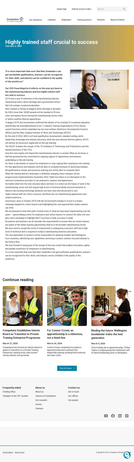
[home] (15, 19)
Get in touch (73, 391)
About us (39, 391)
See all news (66, 368)
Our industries (35, 20)
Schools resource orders (81, 9)
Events (38, 404)
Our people (73, 400)
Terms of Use (19, 452)
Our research (41, 400)
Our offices (73, 396)
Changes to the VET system (15, 396)
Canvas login (61, 9)
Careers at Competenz (45, 396)
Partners (39, 408)
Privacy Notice (8, 452)
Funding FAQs (9, 391)
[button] (52, 19)
